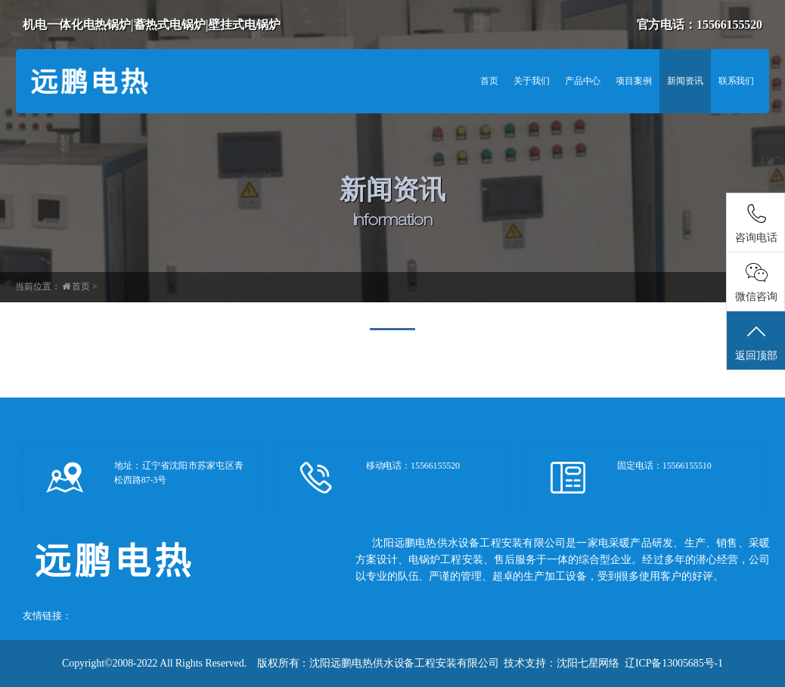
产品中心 (583, 81)
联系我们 (736, 81)
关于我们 (532, 81)
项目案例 (634, 81)
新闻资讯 (685, 81)
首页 (489, 81)
